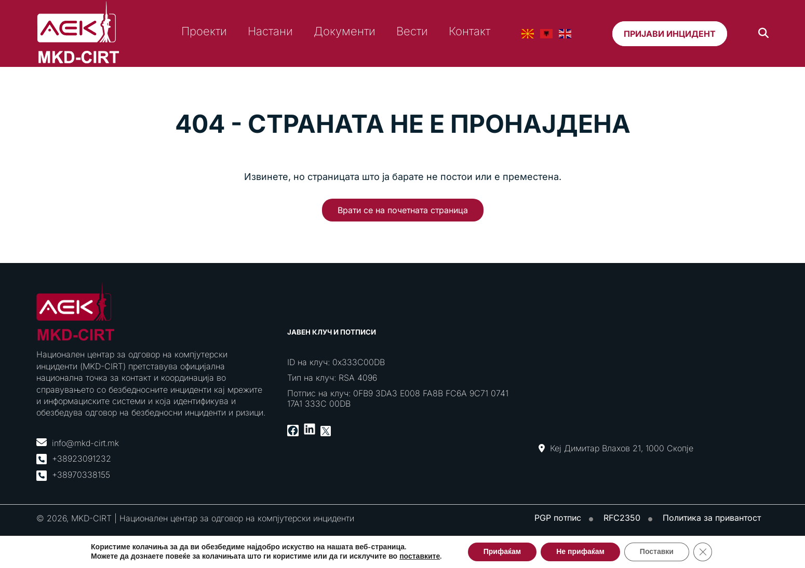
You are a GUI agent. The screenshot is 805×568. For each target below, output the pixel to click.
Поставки (657, 552)
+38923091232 (81, 458)
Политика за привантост (712, 517)
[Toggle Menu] (794, 73)
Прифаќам (502, 552)
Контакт (469, 31)
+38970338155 (81, 474)
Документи (344, 31)
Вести (412, 31)
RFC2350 (621, 517)
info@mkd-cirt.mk (85, 443)
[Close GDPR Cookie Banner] (702, 552)
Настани (270, 31)
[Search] (763, 33)
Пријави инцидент (670, 34)
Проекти (204, 31)
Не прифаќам (580, 552)
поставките (419, 556)
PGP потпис (557, 517)
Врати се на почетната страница (403, 210)
